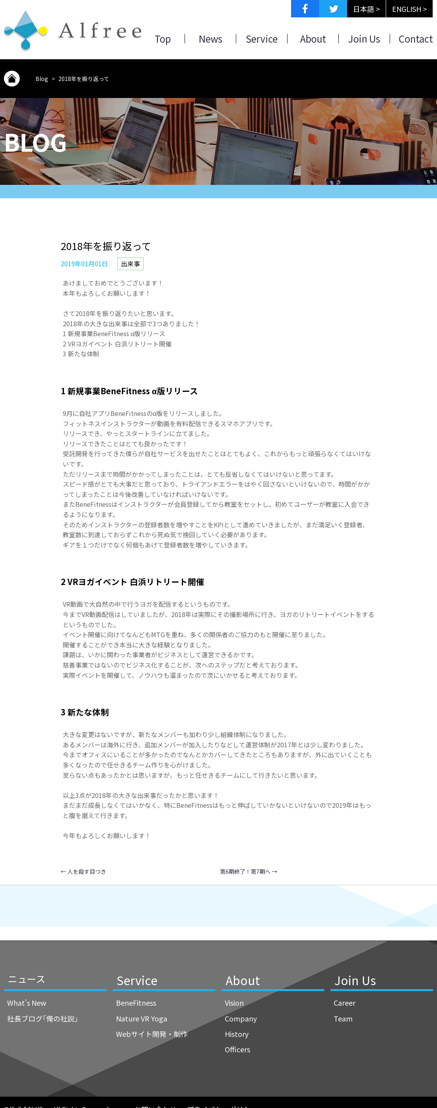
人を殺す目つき (83, 871)
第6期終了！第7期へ (248, 871)
